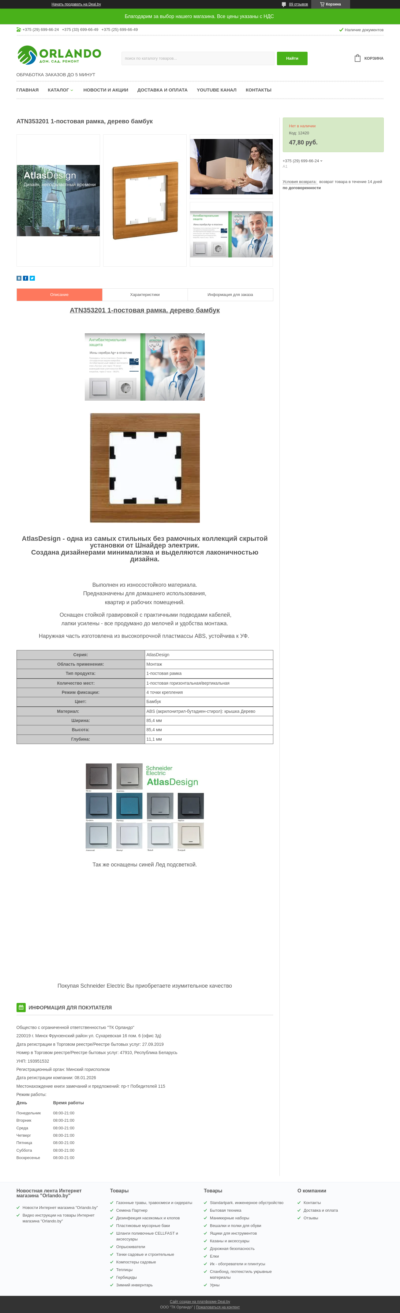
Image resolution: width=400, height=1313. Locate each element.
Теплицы (124, 1269)
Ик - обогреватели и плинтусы (237, 1264)
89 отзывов (298, 4)
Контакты (258, 90)
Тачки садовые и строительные (145, 1254)
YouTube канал (217, 90)
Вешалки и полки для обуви (235, 1225)
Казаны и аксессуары (229, 1241)
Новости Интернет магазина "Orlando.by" (60, 1207)
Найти (292, 58)
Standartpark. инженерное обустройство (246, 1202)
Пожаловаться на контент (218, 1307)
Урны (214, 1285)
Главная (28, 90)
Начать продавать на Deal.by (76, 4)
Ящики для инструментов (233, 1233)
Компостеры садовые (136, 1262)
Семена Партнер (132, 1210)
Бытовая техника (225, 1210)
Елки (214, 1256)
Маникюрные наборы (229, 1218)
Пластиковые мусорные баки (143, 1225)
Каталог (58, 90)
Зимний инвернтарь (134, 1285)
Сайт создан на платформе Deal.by (200, 1302)
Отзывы (311, 1218)
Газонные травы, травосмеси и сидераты (154, 1202)
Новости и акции (105, 90)
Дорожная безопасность (232, 1248)
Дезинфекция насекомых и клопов (148, 1218)
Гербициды (126, 1277)
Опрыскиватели (130, 1246)
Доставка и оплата (162, 90)
